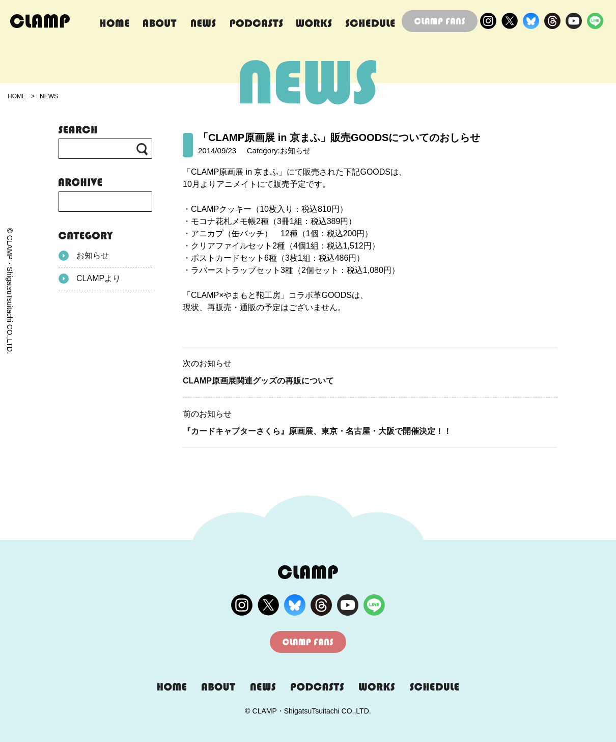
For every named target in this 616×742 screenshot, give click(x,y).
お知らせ (84, 256)
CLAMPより (90, 278)
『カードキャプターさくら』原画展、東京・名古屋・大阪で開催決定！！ (317, 431)
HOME (17, 96)
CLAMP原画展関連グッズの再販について (258, 380)
